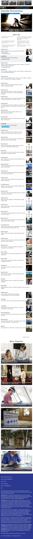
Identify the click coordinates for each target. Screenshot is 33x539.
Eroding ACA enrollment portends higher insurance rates (24, 45)
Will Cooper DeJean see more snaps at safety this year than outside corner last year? (8, 46)
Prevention (4, 69)
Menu (31, 8)
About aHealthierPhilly (7, 479)
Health (3, 326)
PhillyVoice (3, 8)
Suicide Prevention (6, 312)
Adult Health (4, 252)
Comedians (4, 306)
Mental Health (6, 13)
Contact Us (3, 481)
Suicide (11, 13)
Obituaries (4, 285)
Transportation (5, 164)
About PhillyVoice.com (6, 477)
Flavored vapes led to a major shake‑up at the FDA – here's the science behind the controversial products (23, 42)
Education (4, 150)
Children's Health (5, 184)
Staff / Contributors (6, 485)
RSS (1, 488)
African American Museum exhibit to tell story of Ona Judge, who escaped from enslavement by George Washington (24, 38)
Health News (4, 258)
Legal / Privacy (4, 483)
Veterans (4, 299)
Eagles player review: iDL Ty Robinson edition (7, 37)
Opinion (3, 279)
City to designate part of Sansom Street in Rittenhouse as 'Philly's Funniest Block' (8, 41)
